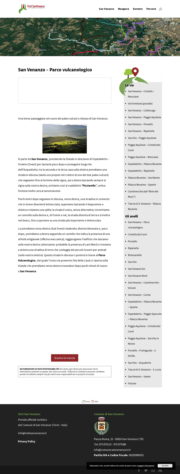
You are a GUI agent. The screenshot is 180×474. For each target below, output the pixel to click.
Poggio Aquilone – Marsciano (143, 157)
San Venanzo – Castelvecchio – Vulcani (144, 285)
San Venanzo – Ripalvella (141, 131)
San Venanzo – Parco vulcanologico (139, 225)
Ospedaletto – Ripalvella (141, 170)
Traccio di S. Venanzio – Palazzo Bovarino (144, 206)
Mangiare (123, 9)
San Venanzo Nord (137, 275)
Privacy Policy (26, 441)
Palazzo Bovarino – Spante (142, 184)
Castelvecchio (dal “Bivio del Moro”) (143, 194)
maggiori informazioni (145, 466)
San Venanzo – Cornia (139, 294)
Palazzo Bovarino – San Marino (144, 177)
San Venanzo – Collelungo (141, 110)
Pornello (132, 241)
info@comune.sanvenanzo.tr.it (112, 450)
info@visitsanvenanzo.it (32, 433)
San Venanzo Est (136, 268)
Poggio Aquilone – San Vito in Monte (143, 341)
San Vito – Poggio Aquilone (142, 138)
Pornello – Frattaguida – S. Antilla (142, 353)
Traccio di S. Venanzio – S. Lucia (144, 369)
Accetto (165, 466)
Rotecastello (135, 255)
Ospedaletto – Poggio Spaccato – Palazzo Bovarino (145, 316)
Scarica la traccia (64, 358)
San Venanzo (106, 9)
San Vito (132, 262)
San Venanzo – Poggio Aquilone (144, 117)
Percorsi (151, 9)
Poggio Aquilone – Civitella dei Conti (144, 147)
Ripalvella (133, 248)
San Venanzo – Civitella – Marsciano (141, 94)
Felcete (132, 383)
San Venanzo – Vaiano (139, 376)
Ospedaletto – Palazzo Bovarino (145, 164)
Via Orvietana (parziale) (140, 103)
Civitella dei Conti (137, 234)
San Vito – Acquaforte (139, 362)
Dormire (138, 9)
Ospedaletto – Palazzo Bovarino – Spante (145, 304)
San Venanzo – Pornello (140, 124)
